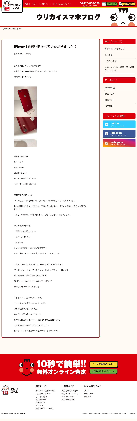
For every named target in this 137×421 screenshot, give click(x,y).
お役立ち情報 (111, 61)
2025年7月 (109, 106)
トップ (4, 29)
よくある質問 (41, 399)
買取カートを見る (43, 396)
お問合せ (39, 407)
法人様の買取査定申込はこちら (92, 375)
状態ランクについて (70, 396)
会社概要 (84, 415)
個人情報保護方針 (94, 415)
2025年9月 (109, 94)
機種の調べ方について (115, 49)
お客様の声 (40, 405)
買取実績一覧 (41, 402)
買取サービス (31, 4)
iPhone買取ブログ (92, 388)
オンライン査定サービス (46, 393)
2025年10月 (110, 88)
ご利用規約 (131, 415)
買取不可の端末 (68, 402)
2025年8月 (109, 100)
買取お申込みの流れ (70, 393)
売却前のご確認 (68, 399)
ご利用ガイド (45, 4)
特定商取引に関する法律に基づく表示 (114, 415)
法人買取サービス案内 (45, 410)
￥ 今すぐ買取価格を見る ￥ (103, 366)
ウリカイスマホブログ (62, 4)
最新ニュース (89, 396)
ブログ (87, 393)
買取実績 (28, 54)
